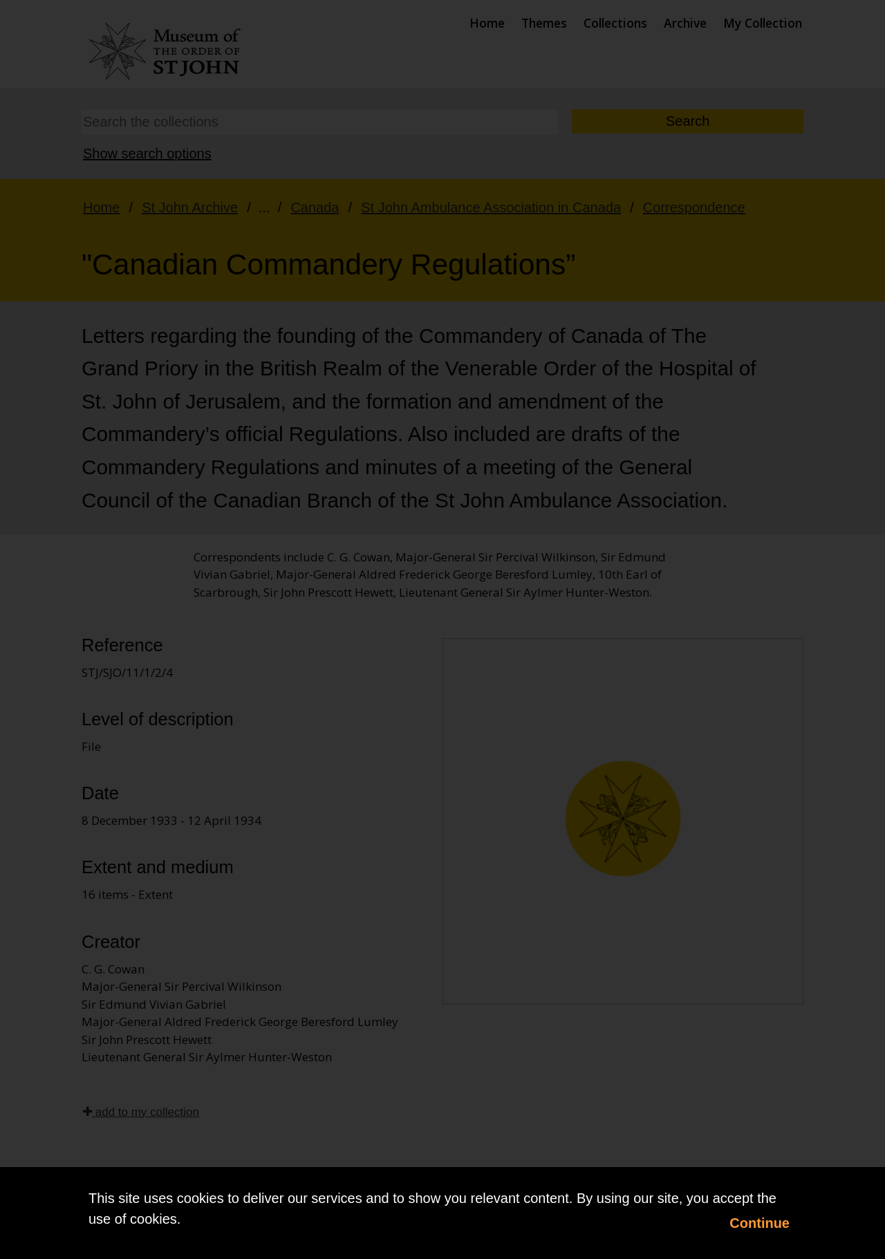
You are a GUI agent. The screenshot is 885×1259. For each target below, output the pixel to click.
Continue (759, 1223)
